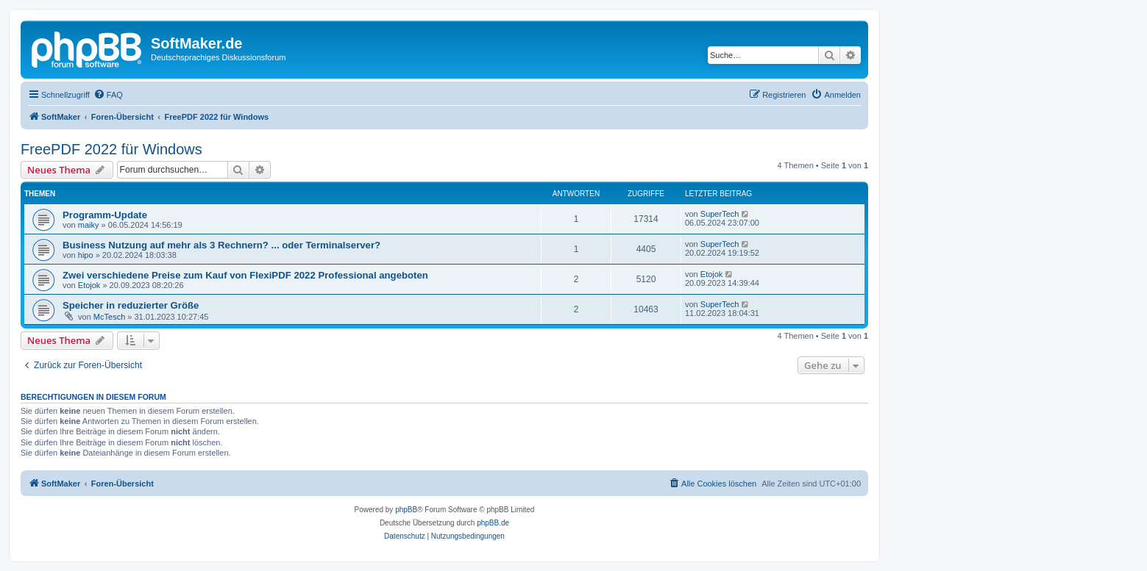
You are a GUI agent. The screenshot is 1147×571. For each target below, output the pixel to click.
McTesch (109, 316)
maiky (88, 224)
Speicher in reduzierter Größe (131, 305)
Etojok (89, 285)
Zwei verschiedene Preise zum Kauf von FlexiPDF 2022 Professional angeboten (245, 275)
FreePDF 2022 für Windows (111, 149)
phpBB (406, 510)
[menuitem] (108, 95)
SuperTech (719, 213)
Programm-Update (105, 214)
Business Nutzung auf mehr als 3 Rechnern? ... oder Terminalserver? (221, 245)
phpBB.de (493, 523)
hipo (85, 255)
